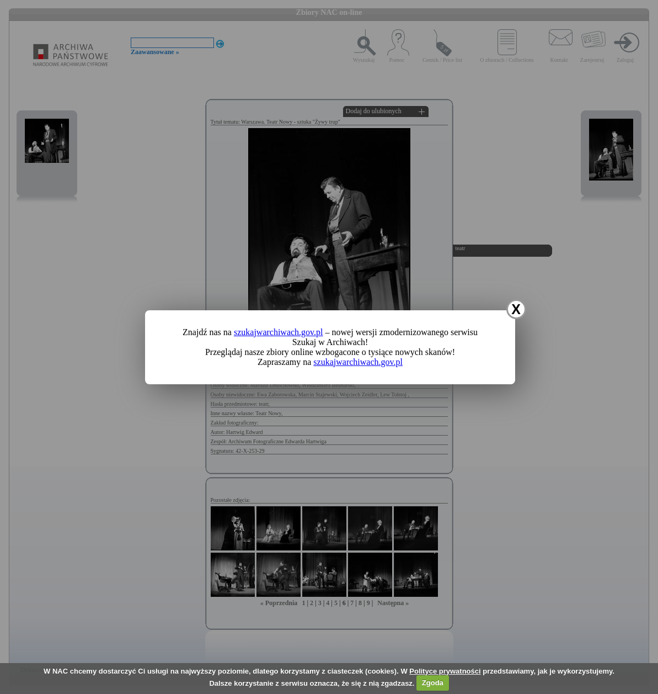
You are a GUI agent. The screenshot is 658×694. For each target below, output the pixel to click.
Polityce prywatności (444, 671)
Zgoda (432, 683)
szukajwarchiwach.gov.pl (278, 332)
